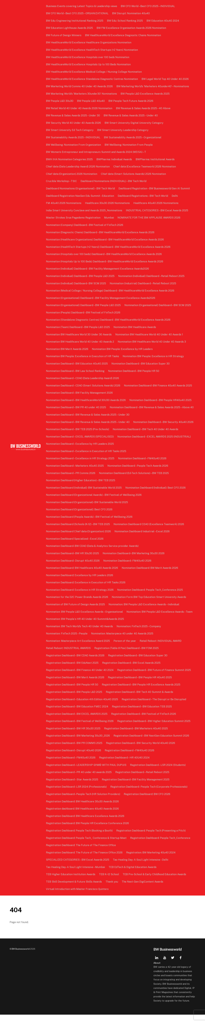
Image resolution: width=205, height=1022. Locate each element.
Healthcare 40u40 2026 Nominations (156, 203)
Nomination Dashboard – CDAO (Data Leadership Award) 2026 (82, 378)
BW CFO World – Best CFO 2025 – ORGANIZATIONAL (77, 13)
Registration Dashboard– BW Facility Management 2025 (136, 786)
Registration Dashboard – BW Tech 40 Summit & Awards (139, 699)
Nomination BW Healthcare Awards (135, 327)
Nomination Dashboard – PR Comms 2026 (71, 480)
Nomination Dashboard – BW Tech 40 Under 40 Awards (146, 436)
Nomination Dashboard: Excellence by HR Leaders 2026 (79, 582)
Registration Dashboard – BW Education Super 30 (138, 662)
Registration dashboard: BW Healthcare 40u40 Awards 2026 (82, 816)
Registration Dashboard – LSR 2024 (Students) (158, 772)
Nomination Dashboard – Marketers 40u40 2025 (75, 473)
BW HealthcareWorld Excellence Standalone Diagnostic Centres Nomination (92, 79)
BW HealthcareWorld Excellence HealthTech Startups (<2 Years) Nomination (92, 49)
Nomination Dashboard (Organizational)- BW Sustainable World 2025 (87, 509)
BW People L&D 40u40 (91, 100)
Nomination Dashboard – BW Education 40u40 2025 (77, 363)
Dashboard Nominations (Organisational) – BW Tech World (80, 188)
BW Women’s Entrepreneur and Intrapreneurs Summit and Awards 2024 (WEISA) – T (96, 152)
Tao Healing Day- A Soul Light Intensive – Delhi (140, 867)
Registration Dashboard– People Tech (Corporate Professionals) (149, 794)
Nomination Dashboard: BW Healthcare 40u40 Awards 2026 (82, 575)
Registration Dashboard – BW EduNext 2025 (72, 670)
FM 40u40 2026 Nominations (64, 203)
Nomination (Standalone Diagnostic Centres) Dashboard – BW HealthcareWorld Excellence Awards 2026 (108, 319)
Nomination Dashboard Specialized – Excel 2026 (75, 546)
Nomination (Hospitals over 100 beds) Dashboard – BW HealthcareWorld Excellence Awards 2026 (104, 254)
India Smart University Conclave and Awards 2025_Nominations (84, 210)
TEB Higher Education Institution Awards (71, 881)
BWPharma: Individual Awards (114, 159)
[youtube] (164, 964)
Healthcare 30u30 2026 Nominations (107, 203)
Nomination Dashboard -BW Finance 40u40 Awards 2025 (158, 385)
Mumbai (109, 217)
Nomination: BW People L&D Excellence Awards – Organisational (84, 618)
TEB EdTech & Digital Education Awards (133, 874)
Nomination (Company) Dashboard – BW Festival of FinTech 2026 (84, 225)
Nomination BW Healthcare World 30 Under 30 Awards (79, 334)
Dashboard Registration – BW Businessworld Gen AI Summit (154, 188)
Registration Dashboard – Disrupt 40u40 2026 (73, 757)
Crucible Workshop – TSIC (61, 181)
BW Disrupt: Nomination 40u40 (131, 13)
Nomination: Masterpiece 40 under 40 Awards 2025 (122, 640)
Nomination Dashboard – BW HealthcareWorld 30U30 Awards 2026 (86, 400)
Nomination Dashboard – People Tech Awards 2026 (138, 473)
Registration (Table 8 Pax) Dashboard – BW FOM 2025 (127, 655)
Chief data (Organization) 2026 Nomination (72, 173)
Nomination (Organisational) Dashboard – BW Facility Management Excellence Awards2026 (101, 298)
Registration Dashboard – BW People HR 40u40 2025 (140, 684)
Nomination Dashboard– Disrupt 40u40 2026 (73, 567)
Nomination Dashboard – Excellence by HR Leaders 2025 (80, 451)
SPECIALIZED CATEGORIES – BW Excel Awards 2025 (78, 867)
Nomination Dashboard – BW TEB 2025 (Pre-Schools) (77, 436)
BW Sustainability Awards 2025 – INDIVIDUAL (73, 137)
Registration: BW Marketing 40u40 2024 (151, 859)
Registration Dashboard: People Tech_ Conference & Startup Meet (86, 845)
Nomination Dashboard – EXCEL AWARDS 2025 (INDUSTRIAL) (154, 443)
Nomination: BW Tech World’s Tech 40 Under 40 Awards (79, 633)
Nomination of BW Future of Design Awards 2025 (75, 611)
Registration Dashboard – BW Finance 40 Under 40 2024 (80, 677)
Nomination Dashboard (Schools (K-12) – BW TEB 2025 (78, 531)
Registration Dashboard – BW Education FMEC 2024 (77, 713)
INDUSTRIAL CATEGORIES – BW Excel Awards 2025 (157, 210)
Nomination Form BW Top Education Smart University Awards (149, 604)
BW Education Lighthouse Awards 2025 (69, 27)
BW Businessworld (21, 956)
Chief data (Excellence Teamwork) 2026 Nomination (145, 166)
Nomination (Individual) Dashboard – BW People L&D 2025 (80, 276)
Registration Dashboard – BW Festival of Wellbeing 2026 (80, 728)
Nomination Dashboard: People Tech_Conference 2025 (150, 597)
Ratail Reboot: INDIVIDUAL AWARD (161, 648)
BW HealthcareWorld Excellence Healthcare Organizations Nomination (89, 42)
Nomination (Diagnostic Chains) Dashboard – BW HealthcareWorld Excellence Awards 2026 (100, 232)
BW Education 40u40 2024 (163, 20)
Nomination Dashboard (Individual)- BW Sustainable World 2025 (84, 494)
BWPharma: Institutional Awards (155, 159)
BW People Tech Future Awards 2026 (131, 100)
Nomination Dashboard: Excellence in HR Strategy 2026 (80, 597)
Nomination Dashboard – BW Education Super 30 (141, 363)
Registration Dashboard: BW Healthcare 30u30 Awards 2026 (82, 808)
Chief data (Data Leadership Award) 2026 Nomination (78, 166)
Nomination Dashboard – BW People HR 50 (134, 371)
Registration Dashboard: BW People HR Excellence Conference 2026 (87, 830)
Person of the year (125, 648)
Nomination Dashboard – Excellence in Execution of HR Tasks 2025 (86, 458)
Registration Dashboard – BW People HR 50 (72, 692)
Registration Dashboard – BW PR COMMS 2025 (74, 750)
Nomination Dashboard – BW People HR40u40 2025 (161, 400)
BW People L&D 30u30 (60, 100)
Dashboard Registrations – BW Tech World (143, 195)
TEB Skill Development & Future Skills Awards (74, 889)
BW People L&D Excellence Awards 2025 (145, 93)
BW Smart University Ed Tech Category (70, 130)
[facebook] (180, 964)
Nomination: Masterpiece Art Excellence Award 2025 (78, 648)
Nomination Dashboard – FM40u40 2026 (142, 465)
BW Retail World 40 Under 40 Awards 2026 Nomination (79, 108)
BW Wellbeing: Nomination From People (129, 144)
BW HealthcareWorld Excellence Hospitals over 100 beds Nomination (88, 57)
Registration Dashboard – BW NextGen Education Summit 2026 (151, 743)
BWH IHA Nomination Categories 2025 (69, 159)
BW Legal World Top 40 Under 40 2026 (165, 79)
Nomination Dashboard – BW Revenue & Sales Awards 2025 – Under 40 (88, 429)
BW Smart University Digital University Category (134, 122)
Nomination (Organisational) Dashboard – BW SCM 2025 (158, 305)
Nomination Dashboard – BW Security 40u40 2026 (164, 429)
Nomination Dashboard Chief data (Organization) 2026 (78, 538)
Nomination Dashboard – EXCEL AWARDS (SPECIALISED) (80, 443)
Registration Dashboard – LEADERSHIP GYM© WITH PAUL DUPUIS (86, 772)
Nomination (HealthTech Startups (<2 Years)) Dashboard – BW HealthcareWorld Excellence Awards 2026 (108, 246)
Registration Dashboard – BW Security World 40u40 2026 (140, 750)
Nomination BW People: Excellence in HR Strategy (153, 356)
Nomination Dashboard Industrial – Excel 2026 (142, 538)
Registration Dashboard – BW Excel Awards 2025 (131, 670)
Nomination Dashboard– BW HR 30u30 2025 (72, 560)
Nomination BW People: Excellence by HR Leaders (122, 349)
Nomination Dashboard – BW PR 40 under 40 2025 (76, 407)
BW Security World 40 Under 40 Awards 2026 (73, 122)
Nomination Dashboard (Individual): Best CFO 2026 (156, 494)
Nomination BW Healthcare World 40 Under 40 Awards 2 (80, 341)
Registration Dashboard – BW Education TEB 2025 (142, 713)
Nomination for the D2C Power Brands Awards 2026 (77, 604)
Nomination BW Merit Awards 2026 (67, 349)
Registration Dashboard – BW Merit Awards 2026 (75, 684)
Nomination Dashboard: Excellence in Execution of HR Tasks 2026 (86, 589)
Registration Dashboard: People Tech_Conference (161, 845)
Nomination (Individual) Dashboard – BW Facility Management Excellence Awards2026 (97, 268)
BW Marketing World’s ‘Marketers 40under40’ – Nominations (153, 86)
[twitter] (172, 964)
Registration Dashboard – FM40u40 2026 (130, 757)
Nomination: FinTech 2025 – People (67, 640)
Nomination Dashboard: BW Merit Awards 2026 (150, 575)
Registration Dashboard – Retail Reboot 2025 (143, 779)
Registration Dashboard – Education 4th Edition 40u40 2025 (82, 706)
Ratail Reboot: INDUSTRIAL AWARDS (68, 655)
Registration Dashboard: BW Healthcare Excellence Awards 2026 (85, 823)
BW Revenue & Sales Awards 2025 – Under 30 (73, 115)
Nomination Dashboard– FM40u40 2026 (128, 567)
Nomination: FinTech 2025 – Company (139, 633)
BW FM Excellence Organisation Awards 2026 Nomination (131, 27)
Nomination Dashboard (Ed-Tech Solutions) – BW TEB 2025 (134, 480)
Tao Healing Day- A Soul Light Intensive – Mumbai (75, 874)
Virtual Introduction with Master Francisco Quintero (77, 896)
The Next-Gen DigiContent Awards (143, 889)
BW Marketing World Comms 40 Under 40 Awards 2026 (79, 86)
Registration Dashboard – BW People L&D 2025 (74, 699)
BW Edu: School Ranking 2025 (125, 20)
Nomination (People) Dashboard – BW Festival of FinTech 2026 (83, 312)
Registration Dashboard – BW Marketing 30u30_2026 (78, 743)
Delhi (175, 195)
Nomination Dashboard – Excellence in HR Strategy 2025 (80, 465)
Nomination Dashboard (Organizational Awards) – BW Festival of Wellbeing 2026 (94, 502)
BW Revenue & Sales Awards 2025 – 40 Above (143, 108)
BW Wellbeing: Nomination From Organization (73, 144)
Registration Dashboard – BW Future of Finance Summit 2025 (154, 677)
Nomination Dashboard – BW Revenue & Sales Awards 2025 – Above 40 (88, 414)
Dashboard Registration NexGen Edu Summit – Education (80, 195)
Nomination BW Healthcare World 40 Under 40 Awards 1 (149, 334)
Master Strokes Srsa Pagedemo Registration (73, 217)
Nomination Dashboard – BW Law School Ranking (75, 371)
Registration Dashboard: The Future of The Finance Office (81, 852)
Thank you (112, 889)
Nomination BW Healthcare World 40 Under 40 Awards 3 (152, 341)
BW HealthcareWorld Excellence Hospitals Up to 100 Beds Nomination (88, 64)
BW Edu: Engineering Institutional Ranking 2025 (75, 20)
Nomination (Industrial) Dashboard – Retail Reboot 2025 (143, 283)
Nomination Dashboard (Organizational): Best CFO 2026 (79, 516)
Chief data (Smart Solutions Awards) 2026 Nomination (133, 173)
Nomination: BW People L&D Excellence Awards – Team (160, 618)
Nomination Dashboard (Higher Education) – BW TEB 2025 (80, 487)
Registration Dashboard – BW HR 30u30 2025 (73, 735)
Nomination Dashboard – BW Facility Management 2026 (79, 392)
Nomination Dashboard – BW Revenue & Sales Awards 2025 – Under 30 (88, 422)
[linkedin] (156, 964)
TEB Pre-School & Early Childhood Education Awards (154, 881)
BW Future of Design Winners (64, 35)
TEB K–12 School (109, 881)
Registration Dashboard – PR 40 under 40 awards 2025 (79, 779)
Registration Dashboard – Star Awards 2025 (72, 786)
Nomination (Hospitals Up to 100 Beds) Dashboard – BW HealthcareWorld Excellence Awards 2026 (105, 261)
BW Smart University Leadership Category (123, 130)
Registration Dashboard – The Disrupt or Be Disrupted (154, 706)
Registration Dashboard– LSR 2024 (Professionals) (76, 794)
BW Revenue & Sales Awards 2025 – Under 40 (131, 115)
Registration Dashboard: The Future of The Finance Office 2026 (84, 859)
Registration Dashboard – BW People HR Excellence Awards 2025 (141, 692)
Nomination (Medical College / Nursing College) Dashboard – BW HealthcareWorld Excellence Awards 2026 (110, 290)
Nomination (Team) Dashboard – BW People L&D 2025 (78, 327)
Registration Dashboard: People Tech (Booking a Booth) (79, 838)
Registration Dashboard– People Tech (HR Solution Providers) (83, 801)
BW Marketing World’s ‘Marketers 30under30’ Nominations (81, 93)
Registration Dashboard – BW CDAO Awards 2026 (75, 662)
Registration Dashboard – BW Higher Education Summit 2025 (154, 728)
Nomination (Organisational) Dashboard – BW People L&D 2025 (83, 305)
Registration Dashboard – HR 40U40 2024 (124, 764)
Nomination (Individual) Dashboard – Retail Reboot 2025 (152, 276)
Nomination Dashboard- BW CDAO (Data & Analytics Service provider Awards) (92, 553)
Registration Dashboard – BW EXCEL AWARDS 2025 (77, 721)
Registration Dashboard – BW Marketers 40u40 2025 (136, 735)
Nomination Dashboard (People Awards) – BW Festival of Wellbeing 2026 (89, 524)
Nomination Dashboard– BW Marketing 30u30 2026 (134, 560)
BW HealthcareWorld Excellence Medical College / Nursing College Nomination (94, 71)
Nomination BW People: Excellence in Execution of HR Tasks (82, 356)
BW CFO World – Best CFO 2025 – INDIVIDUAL (148, 6)
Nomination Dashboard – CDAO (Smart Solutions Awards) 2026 (83, 385)
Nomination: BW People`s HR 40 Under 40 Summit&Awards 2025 (85, 626)
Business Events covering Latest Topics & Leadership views (81, 6)
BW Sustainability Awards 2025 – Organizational (133, 137)
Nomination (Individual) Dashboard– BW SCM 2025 (76, 283)
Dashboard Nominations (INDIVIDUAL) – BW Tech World (114, 181)
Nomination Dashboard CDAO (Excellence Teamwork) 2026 (149, 531)
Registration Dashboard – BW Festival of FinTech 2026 (143, 721)
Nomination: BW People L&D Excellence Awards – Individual (144, 611)
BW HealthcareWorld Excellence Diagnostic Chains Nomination (123, 35)
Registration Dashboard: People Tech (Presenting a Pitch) (151, 838)
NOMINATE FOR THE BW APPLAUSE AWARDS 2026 (149, 217)
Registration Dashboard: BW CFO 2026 (147, 801)
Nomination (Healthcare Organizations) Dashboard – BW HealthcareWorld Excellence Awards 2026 (105, 239)
